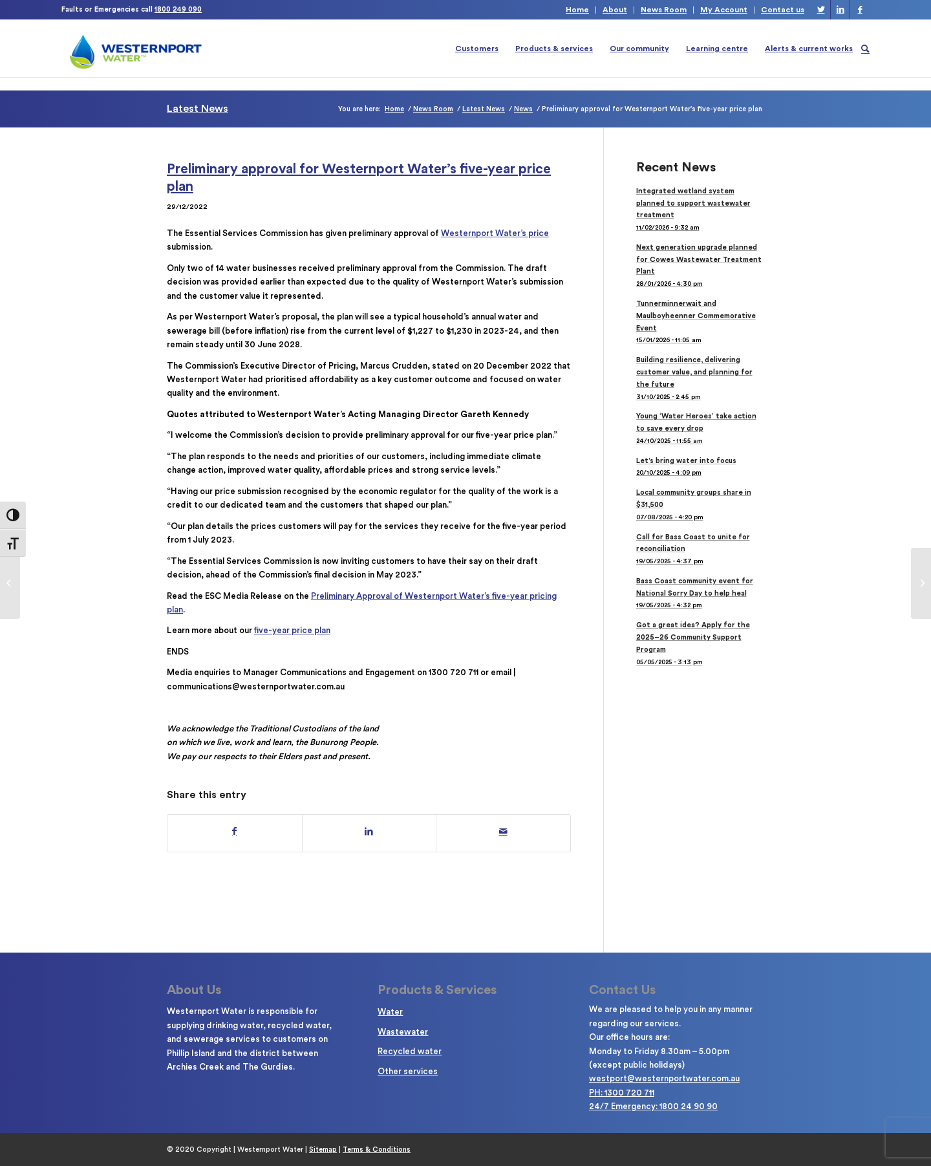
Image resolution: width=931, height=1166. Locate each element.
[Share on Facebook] (234, 831)
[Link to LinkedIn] (840, 9)
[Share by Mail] (503, 831)
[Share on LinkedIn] (369, 831)
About (615, 10)
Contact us (782, 10)
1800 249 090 (178, 9)
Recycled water (410, 1051)
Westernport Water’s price (495, 233)
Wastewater (403, 1032)
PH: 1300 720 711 (621, 1092)
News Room (664, 10)
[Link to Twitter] (820, 9)
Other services (408, 1071)
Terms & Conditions (377, 1149)
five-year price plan (292, 630)
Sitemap (323, 1149)
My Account (723, 10)
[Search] (865, 48)
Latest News (197, 108)
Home (577, 10)
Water (390, 1012)
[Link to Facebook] (860, 9)
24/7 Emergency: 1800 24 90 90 (653, 1106)
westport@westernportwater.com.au (664, 1078)
